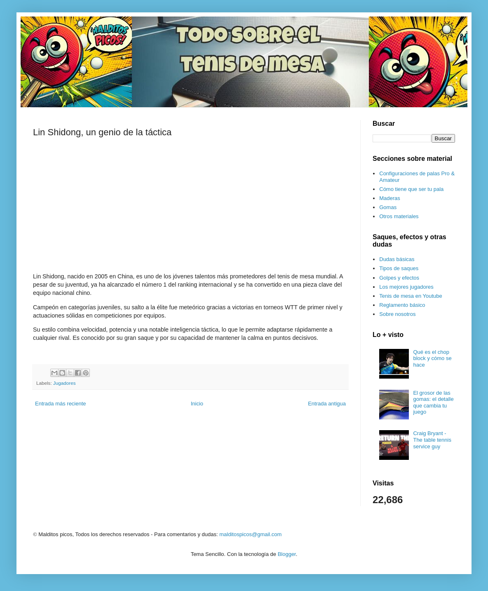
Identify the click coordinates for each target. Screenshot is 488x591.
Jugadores (64, 383)
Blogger (287, 554)
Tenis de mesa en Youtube (410, 296)
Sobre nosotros (397, 314)
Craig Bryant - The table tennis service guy (432, 439)
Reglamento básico (402, 305)
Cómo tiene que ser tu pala (411, 189)
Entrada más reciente (60, 403)
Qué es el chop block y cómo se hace (432, 358)
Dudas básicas (396, 259)
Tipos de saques (398, 268)
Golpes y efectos (399, 278)
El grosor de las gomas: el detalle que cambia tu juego (433, 402)
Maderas (389, 198)
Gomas (387, 207)
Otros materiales (398, 216)
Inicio (197, 403)
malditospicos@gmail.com (250, 534)
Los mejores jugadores (406, 287)
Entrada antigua (327, 403)
